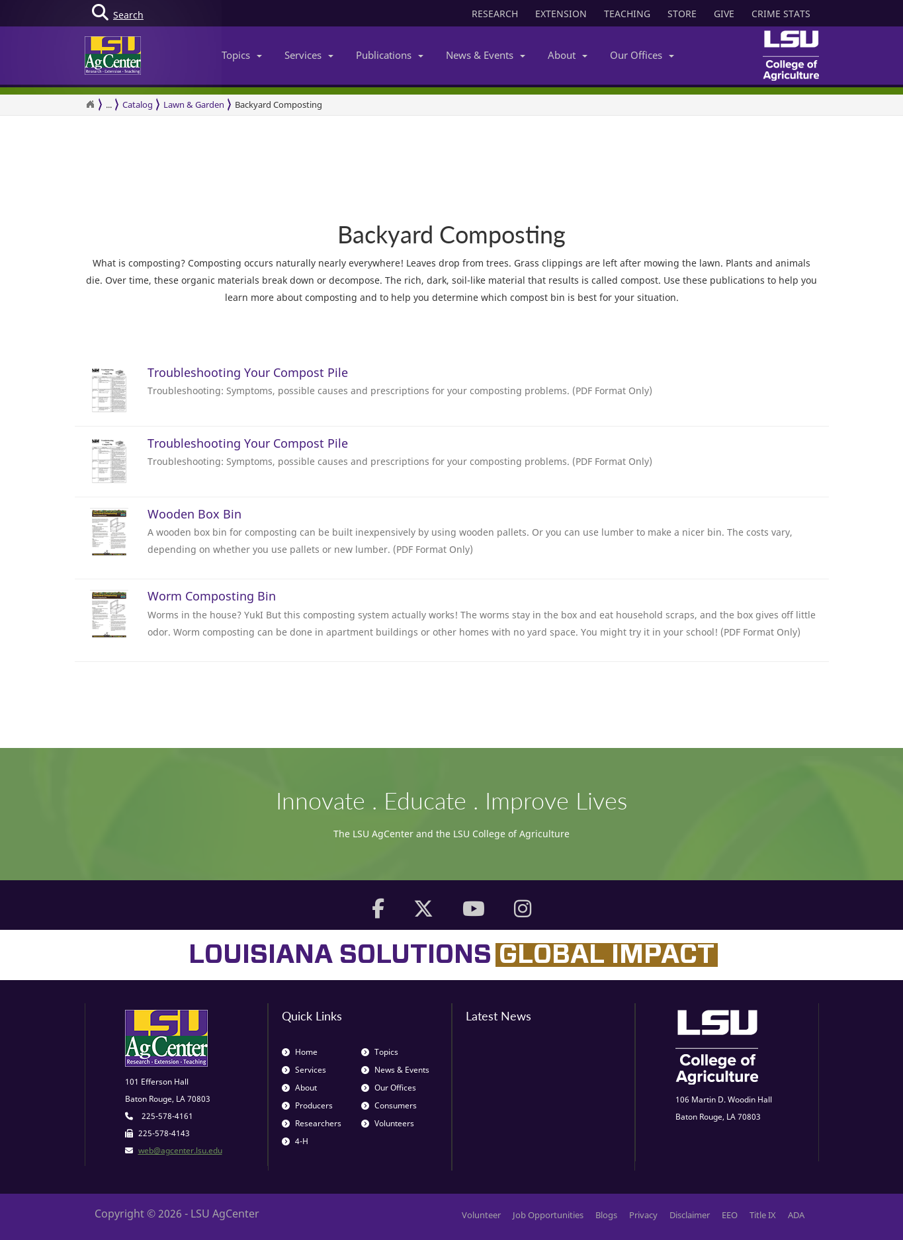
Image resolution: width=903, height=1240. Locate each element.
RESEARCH (495, 13)
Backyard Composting (278, 104)
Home (300, 1051)
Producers (307, 1105)
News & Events (485, 55)
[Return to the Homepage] (90, 104)
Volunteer (481, 1215)
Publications (389, 55)
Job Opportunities (548, 1215)
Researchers (311, 1123)
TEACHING (627, 13)
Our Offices (642, 55)
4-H (295, 1141)
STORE (682, 13)
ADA (796, 1215)
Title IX (763, 1215)
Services (308, 55)
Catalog (137, 104)
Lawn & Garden (193, 104)
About (567, 55)
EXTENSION (561, 13)
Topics (242, 55)
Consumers (389, 1105)
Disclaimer (689, 1215)
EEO (730, 1215)
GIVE (724, 13)
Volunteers (387, 1123)
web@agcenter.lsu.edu (180, 1150)
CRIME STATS (781, 13)
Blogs (606, 1215)
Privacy (643, 1215)
